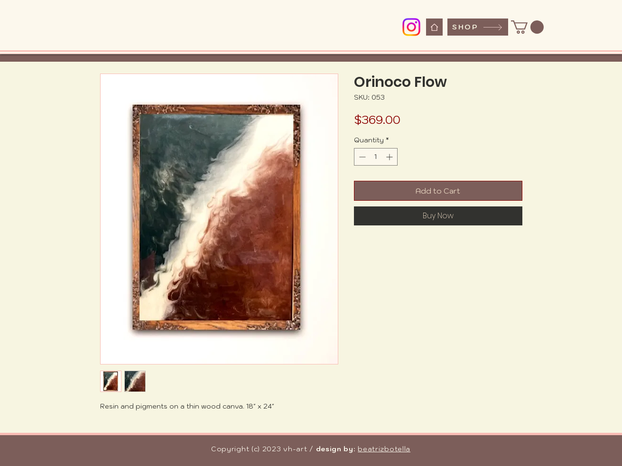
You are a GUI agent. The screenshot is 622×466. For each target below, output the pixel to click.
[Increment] (390, 157)
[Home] (434, 27)
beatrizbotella (384, 449)
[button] (527, 27)
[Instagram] (411, 27)
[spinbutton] (375, 157)
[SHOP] (477, 27)
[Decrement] (361, 157)
